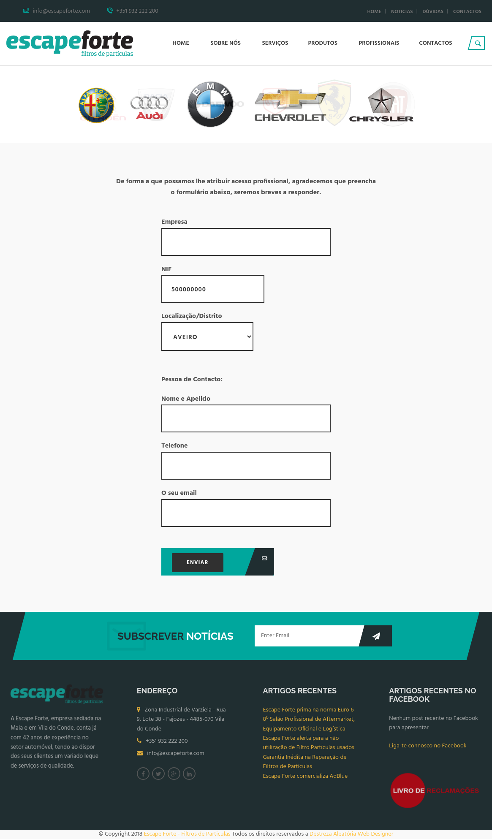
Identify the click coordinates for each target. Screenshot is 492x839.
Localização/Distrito (207, 331)
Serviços (275, 43)
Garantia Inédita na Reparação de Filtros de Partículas (305, 764)
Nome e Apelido (246, 413)
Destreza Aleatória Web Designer (351, 834)
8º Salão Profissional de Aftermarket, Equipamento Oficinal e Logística (309, 726)
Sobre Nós (226, 43)
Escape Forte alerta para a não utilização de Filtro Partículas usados (308, 745)
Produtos (323, 43)
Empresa (246, 236)
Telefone (246, 460)
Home (374, 12)
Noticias (402, 12)
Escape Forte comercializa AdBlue (305, 779)
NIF (212, 283)
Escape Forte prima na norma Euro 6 (308, 712)
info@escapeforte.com (175, 756)
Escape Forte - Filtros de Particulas (187, 834)
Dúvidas (432, 12)
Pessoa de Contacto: (192, 380)
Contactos (467, 12)
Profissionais (379, 43)
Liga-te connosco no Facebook (427, 748)
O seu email (246, 507)
